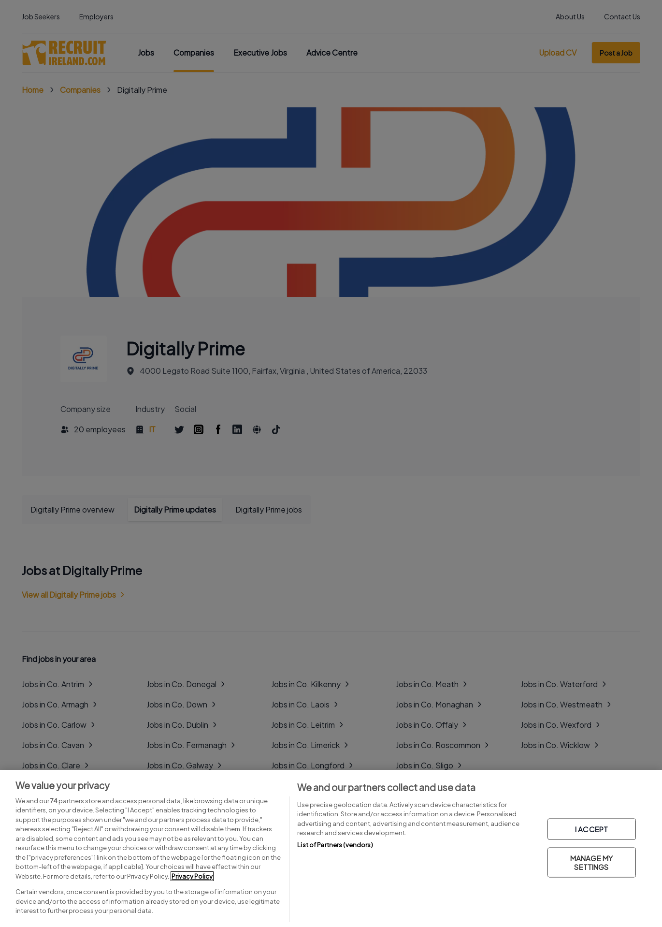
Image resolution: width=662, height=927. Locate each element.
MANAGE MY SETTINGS (591, 862)
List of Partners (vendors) (335, 845)
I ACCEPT (591, 829)
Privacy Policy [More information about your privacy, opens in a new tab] (192, 876)
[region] (331, 848)
